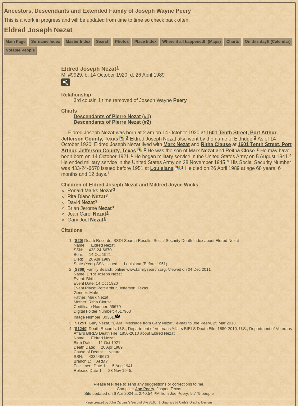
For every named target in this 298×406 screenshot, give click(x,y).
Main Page (15, 41)
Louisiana (161, 168)
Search (102, 41)
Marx (176, 144)
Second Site (139, 402)
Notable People (20, 50)
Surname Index (45, 41)
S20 (78, 240)
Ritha (216, 144)
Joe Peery (144, 388)
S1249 (81, 328)
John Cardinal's (120, 402)
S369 (79, 269)
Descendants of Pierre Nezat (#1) (112, 116)
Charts (232, 41)
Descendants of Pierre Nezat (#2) (112, 122)
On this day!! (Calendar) (268, 41)
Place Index (145, 41)
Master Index (78, 41)
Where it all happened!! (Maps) (191, 41)
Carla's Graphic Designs (196, 402)
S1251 (81, 323)
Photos (122, 41)
